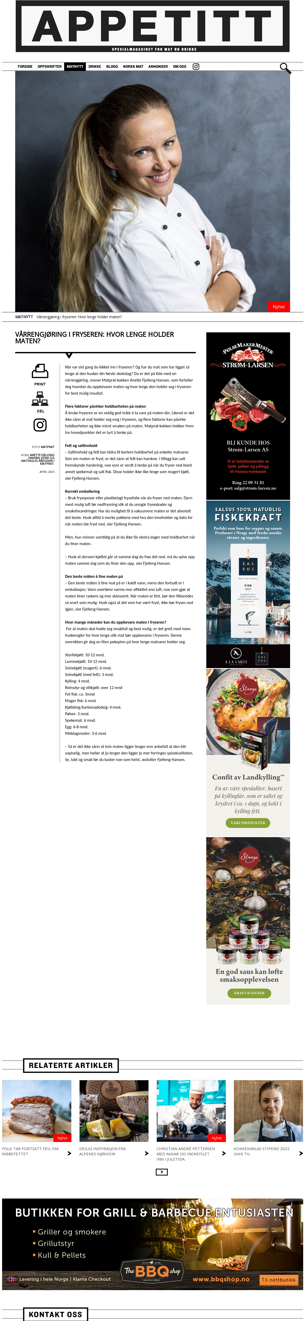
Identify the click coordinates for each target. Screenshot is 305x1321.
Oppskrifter (50, 67)
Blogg (112, 67)
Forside (25, 67)
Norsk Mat (133, 67)
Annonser (158, 67)
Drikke (94, 67)
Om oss (179, 67)
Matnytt (75, 67)
